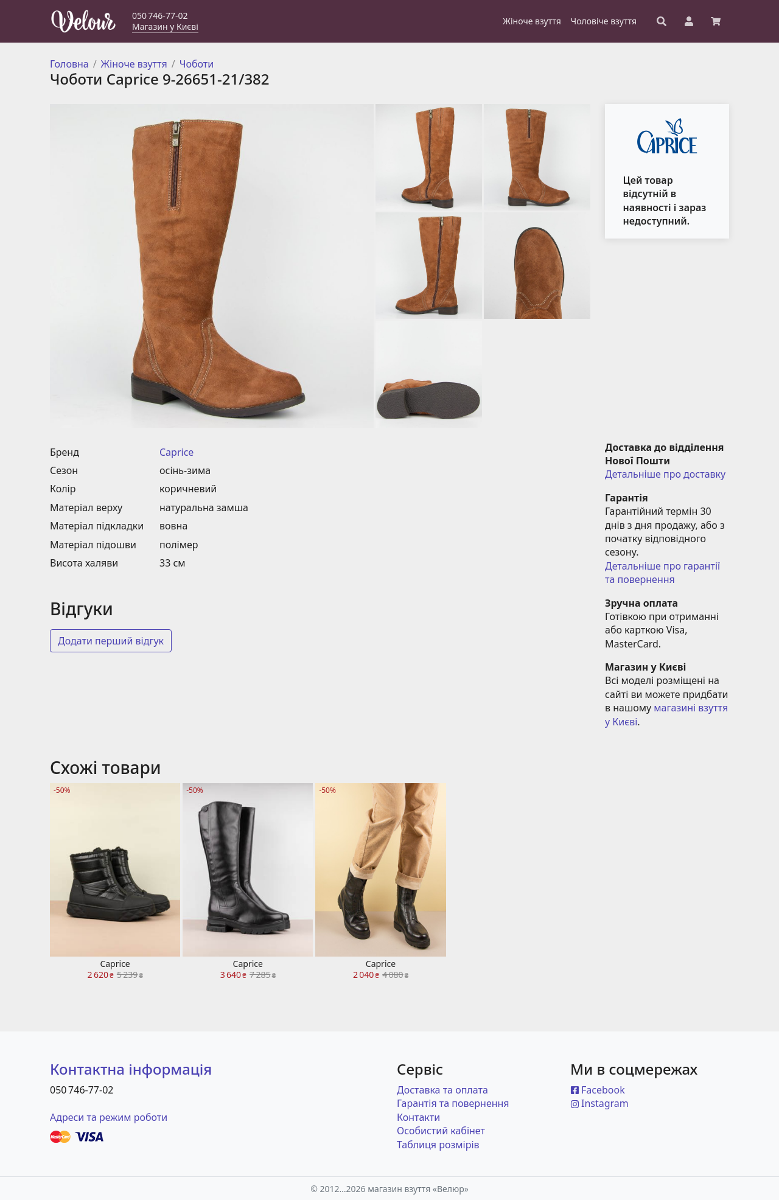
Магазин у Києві (165, 26)
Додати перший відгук (111, 640)
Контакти (418, 1117)
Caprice (176, 452)
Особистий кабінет (441, 1130)
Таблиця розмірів (438, 1144)
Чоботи (197, 64)
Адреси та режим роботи (108, 1117)
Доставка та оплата (442, 1090)
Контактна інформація (131, 1069)
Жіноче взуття (134, 64)
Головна (69, 64)
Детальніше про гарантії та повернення (663, 572)
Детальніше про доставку (665, 474)
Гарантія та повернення (453, 1103)
